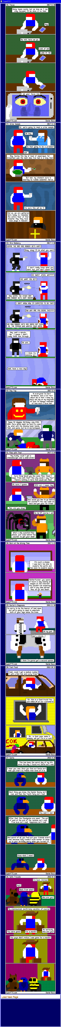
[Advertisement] (30, 1012)
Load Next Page (10, 997)
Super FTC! (7, 1)
